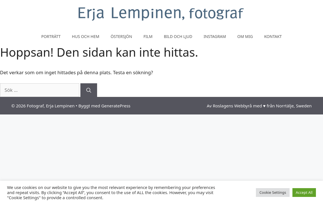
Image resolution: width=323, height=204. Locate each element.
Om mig (245, 36)
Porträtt (51, 36)
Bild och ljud (178, 36)
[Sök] (88, 90)
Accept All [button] (304, 192)
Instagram (215, 36)
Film (148, 36)
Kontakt (273, 36)
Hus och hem (85, 36)
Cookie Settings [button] (272, 192)
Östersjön (121, 36)
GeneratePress (116, 106)
